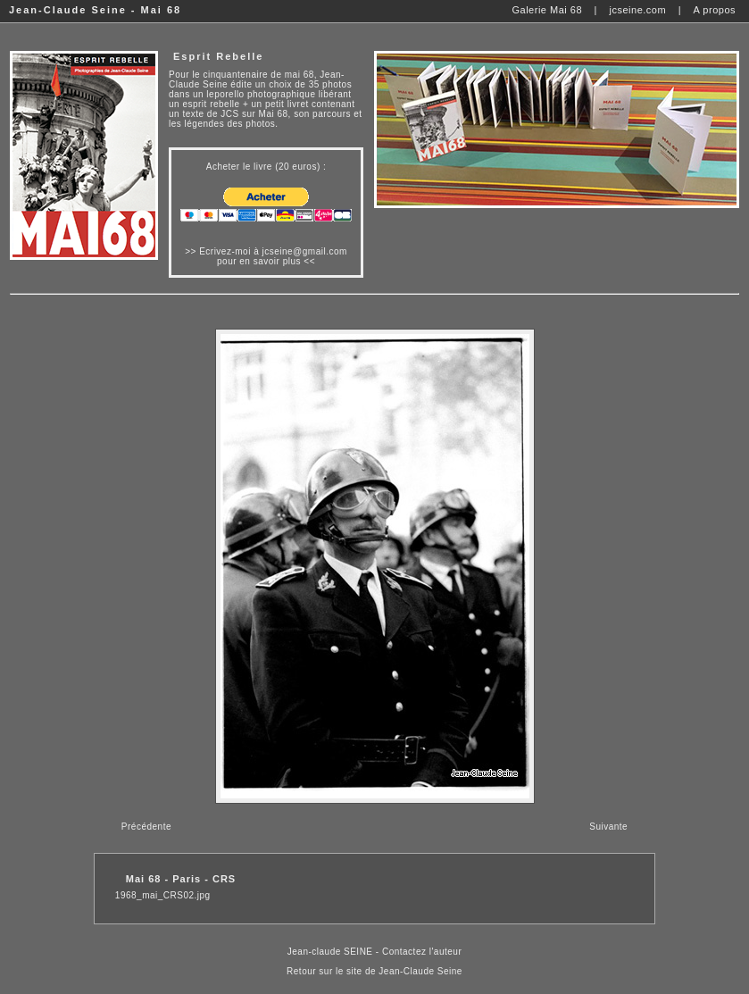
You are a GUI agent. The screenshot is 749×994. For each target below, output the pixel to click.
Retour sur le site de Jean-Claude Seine (374, 971)
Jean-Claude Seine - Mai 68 (95, 9)
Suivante (608, 826)
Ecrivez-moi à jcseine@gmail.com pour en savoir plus (273, 256)
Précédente (146, 826)
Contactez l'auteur (422, 951)
